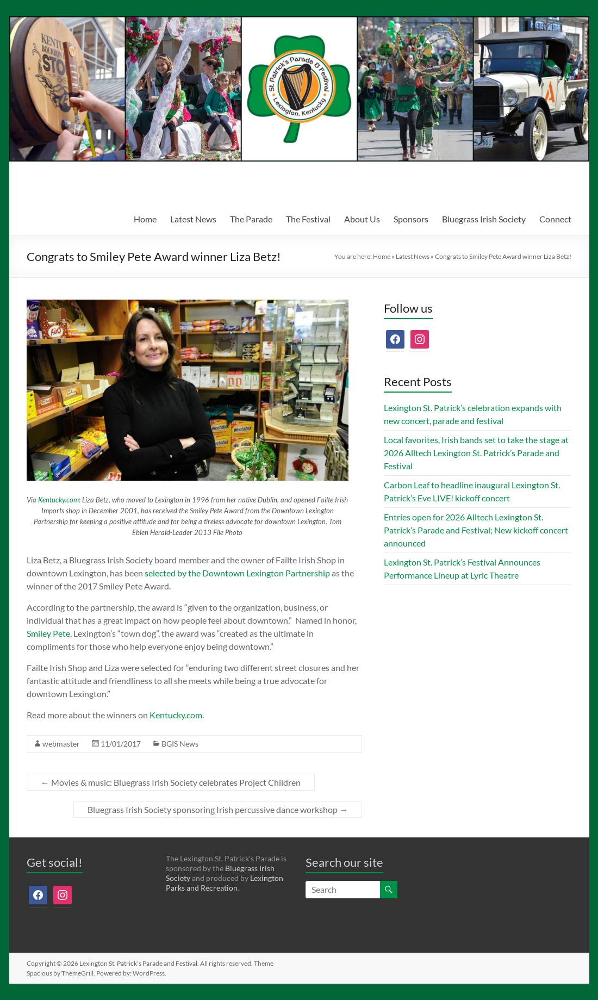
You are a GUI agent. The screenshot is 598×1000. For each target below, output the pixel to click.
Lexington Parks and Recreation (224, 882)
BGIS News (179, 743)
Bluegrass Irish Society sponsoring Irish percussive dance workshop (218, 809)
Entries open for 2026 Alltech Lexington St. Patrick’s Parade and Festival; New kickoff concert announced (476, 530)
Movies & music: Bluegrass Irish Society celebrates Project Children (171, 782)
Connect (555, 219)
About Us (362, 219)
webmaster (61, 743)
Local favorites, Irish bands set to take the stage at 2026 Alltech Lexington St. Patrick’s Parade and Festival (476, 452)
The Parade (251, 219)
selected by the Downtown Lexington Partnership (237, 573)
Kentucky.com (58, 499)
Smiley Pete (48, 633)
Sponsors (411, 219)
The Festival (308, 219)
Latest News (193, 219)
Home (145, 219)
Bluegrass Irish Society (484, 219)
